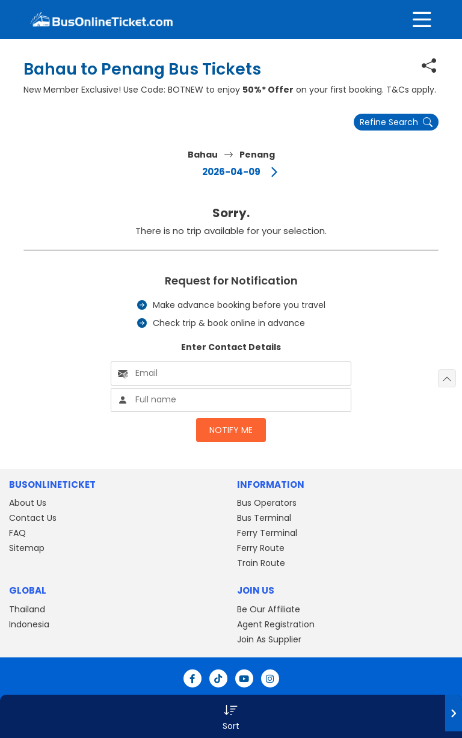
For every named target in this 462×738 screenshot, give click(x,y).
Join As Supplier (269, 639)
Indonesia (29, 624)
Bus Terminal (264, 518)
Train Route (261, 563)
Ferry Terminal (267, 533)
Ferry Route (261, 548)
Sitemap (27, 548)
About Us (27, 503)
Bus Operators (267, 503)
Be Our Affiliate (268, 609)
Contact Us (33, 518)
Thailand (27, 609)
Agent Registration (276, 624)
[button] (231, 716)
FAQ (17, 533)
